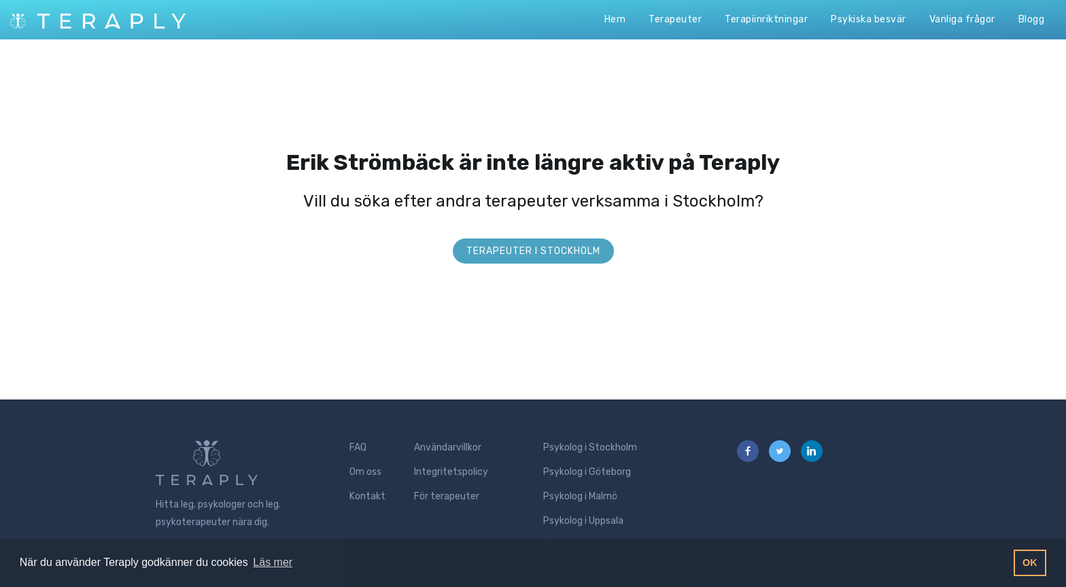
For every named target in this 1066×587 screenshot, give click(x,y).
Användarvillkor (447, 447)
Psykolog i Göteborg (587, 472)
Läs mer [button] (272, 562)
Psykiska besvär (868, 19)
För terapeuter (446, 496)
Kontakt (367, 496)
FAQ (357, 447)
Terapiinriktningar (766, 19)
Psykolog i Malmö (580, 496)
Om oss (365, 472)
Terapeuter (675, 19)
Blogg (1031, 19)
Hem (615, 19)
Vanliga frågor (962, 19)
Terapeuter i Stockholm (533, 251)
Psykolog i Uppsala (583, 521)
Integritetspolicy (451, 472)
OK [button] (1029, 562)
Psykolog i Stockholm (590, 447)
